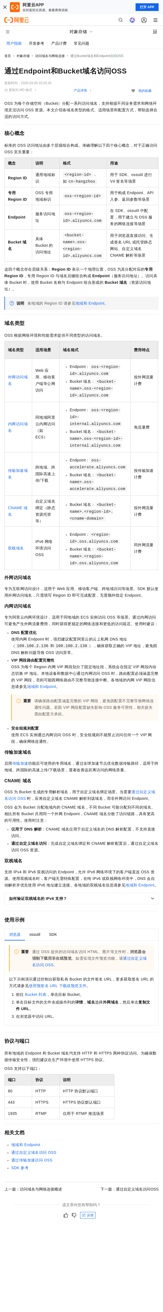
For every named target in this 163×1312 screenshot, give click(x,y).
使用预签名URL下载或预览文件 (57, 986)
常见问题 (81, 43)
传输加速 (20, 763)
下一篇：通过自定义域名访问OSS (129, 1189)
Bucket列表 (35, 994)
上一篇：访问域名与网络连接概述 (33, 1189)
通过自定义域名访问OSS (34, 1152)
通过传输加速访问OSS (31, 1160)
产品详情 (80, 90)
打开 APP (147, 7)
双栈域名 (16, 548)
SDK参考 (20, 1168)
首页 (7, 56)
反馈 (88, 1215)
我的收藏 (144, 91)
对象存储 (23, 56)
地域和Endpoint (90, 303)
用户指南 (14, 43)
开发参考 (36, 43)
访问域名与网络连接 (50, 56)
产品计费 (59, 43)
